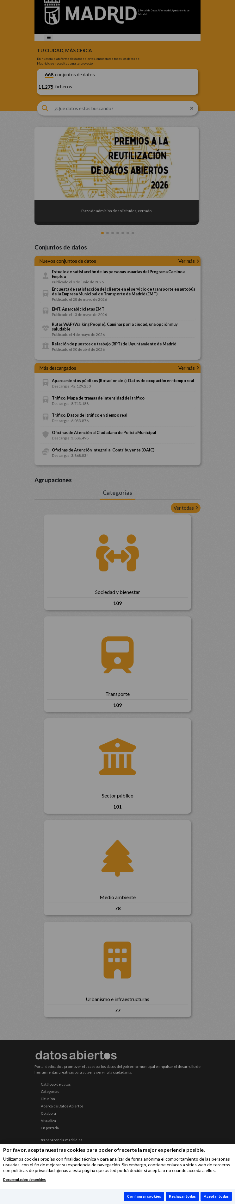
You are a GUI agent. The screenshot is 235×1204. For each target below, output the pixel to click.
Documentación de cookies (24, 1180)
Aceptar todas (216, 1196)
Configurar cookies (144, 1196)
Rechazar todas (182, 1196)
